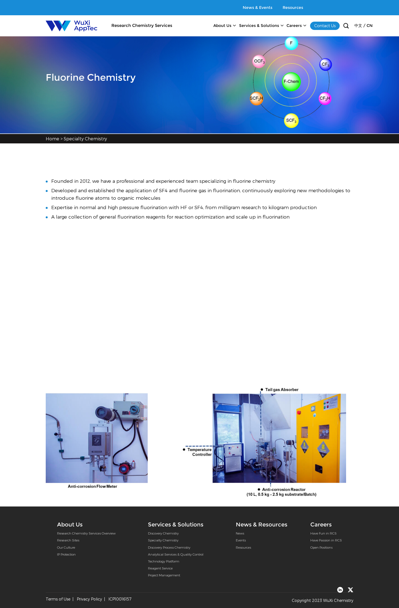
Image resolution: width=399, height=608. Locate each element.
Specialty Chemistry (85, 138)
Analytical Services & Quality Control (175, 554)
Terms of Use (58, 599)
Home (52, 138)
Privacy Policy (89, 599)
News (240, 533)
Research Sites (68, 540)
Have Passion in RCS (326, 540)
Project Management (164, 575)
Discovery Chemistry (163, 533)
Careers (294, 25)
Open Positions (321, 547)
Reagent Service (160, 568)
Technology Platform (163, 561)
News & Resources (261, 524)
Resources (293, 7)
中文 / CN (363, 25)
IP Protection (66, 554)
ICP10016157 (119, 599)
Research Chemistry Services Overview (86, 533)
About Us (222, 25)
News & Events (257, 7)
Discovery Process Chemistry (169, 547)
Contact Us (325, 25)
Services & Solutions (259, 25)
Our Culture (66, 547)
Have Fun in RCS (323, 533)
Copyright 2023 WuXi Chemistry (322, 600)
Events (241, 540)
